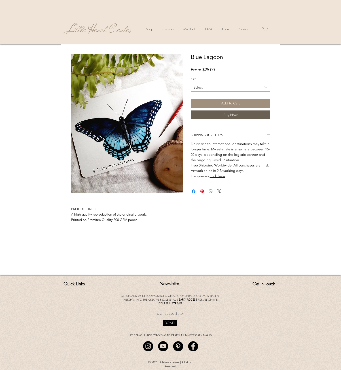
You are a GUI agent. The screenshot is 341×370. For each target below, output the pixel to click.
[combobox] (230, 87)
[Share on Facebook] (193, 191)
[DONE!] (170, 323)
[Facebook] (193, 346)
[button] (265, 29)
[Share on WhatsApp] (210, 191)
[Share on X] (219, 191)
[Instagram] (148, 346)
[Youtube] (163, 346)
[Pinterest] (178, 346)
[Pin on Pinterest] (202, 191)
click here (217, 176)
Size (193, 79)
